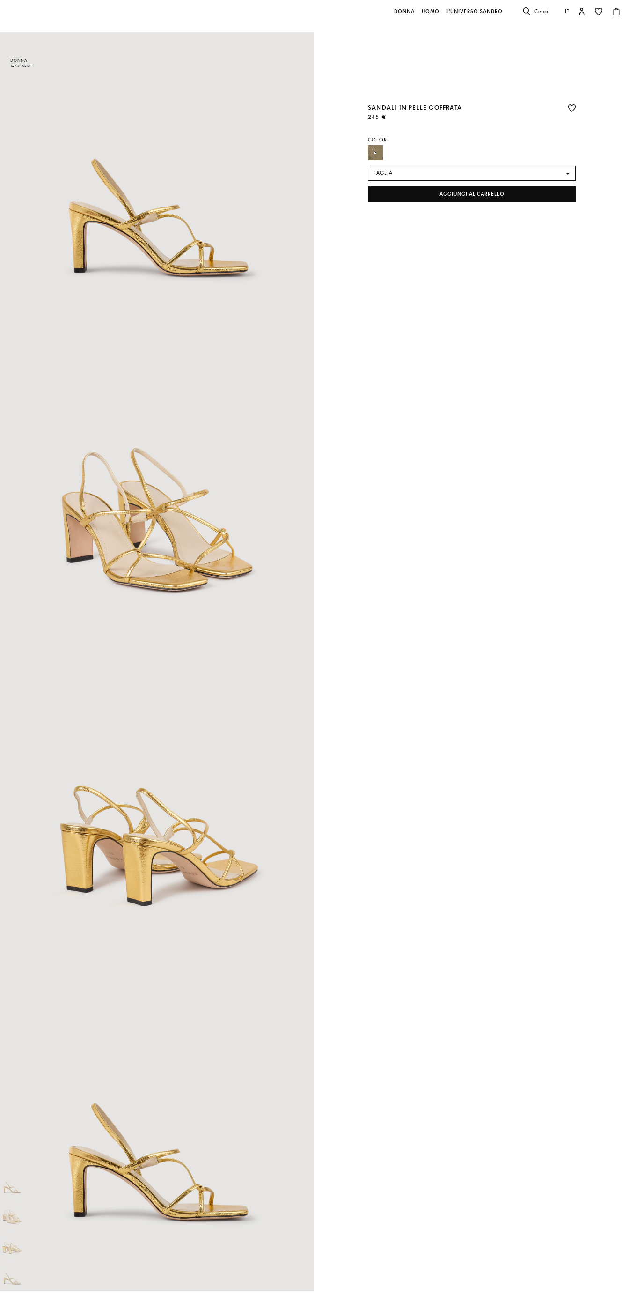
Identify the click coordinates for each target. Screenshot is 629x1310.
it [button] (567, 11)
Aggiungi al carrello (472, 194)
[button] (405, 16)
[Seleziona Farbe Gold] (375, 152)
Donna (19, 60)
